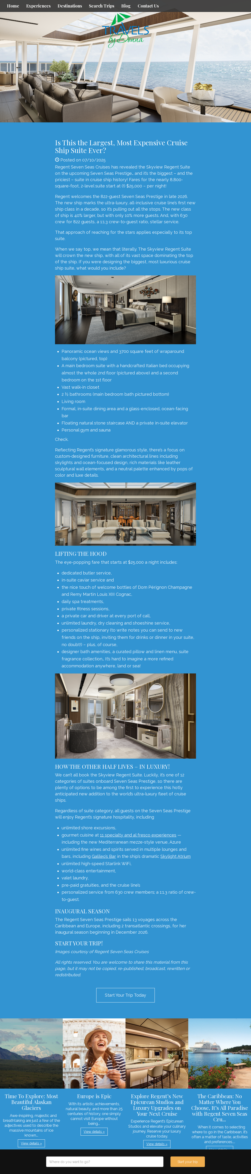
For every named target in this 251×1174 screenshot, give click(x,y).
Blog (126, 6)
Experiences (38, 6)
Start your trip (187, 1162)
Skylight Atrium (175, 856)
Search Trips (101, 6)
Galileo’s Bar (104, 856)
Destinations (70, 6)
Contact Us (148, 6)
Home (13, 6)
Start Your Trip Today (125, 995)
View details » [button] (31, 1143)
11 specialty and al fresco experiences (138, 835)
